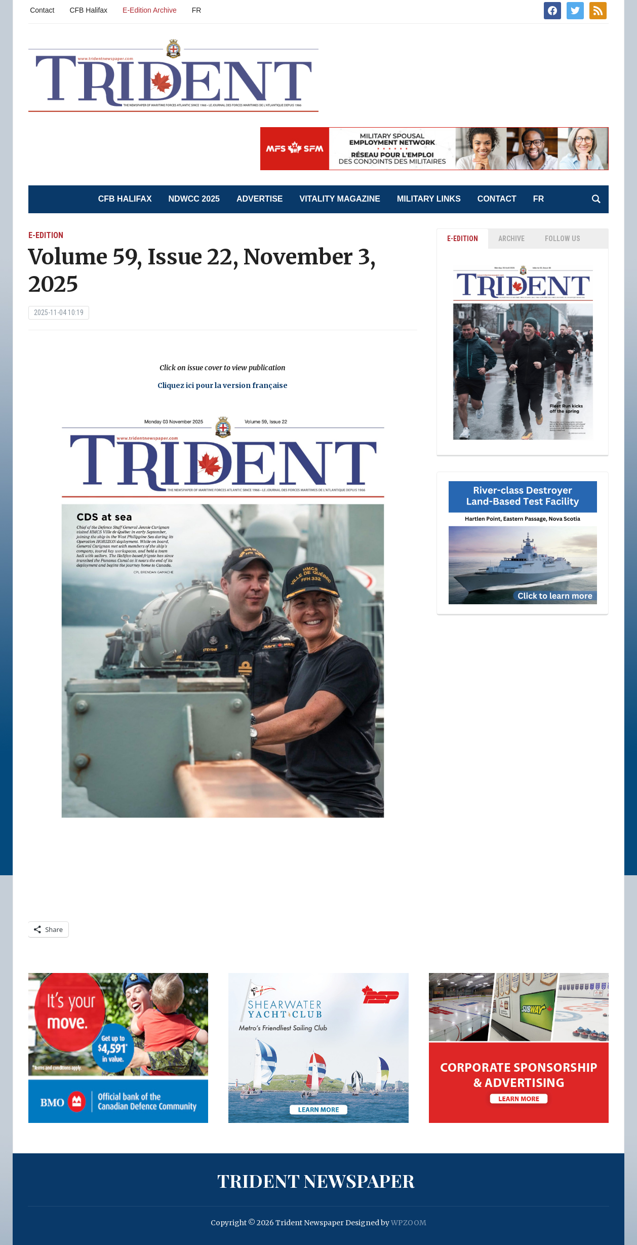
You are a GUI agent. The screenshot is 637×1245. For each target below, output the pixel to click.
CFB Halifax (88, 10)
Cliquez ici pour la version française (222, 385)
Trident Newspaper (316, 1180)
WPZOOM (408, 1222)
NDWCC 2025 (194, 198)
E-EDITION (462, 239)
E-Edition (45, 235)
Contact (42, 10)
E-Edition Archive (150, 10)
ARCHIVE (511, 239)
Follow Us (562, 239)
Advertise (259, 198)
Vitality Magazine (340, 198)
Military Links (429, 198)
